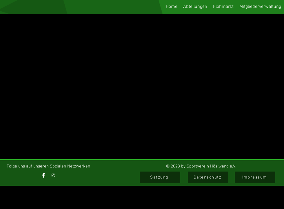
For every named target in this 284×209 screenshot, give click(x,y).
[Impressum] (255, 177)
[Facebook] (43, 175)
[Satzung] (160, 177)
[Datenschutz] (208, 177)
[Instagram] (53, 175)
